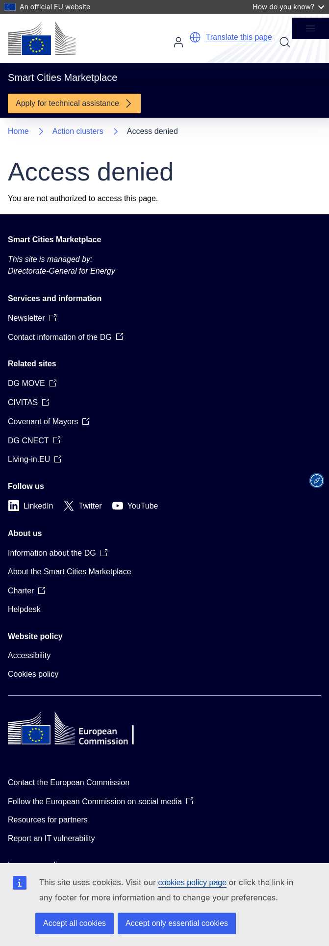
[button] (195, 37)
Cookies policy (33, 674)
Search (285, 42)
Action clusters (77, 131)
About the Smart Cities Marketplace (69, 571)
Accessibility (29, 655)
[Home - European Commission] (42, 38)
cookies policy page (192, 882)
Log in (178, 42)
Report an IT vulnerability (51, 838)
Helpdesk (24, 609)
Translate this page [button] (239, 37)
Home (18, 131)
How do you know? (288, 6)
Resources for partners (48, 820)
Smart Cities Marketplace (54, 239)
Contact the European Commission (68, 782)
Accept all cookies (74, 923)
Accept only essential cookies (177, 923)
